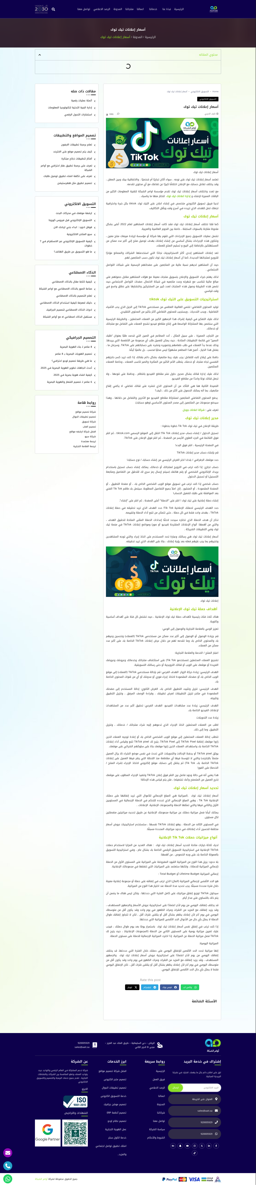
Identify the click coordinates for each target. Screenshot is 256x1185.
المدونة (117, 9)
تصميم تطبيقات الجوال (84, 417)
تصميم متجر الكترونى (115, 1079)
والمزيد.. (122, 1154)
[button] (53, 9)
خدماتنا (153, 9)
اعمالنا (140, 9)
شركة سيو (90, 437)
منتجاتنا (129, 9)
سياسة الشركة (157, 1129)
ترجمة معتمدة (88, 441)
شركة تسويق (89, 422)
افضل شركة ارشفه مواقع (82, 432)
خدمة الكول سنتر (117, 1138)
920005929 (83, 1043)
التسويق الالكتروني (200, 91)
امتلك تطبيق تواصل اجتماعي (111, 1146)
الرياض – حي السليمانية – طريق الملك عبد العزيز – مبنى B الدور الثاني (130, 1045)
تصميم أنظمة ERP (116, 1113)
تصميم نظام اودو (117, 1121)
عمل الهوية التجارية (115, 1129)
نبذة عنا (166, 9)
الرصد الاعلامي (101, 9)
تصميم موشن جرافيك (115, 1104)
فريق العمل (159, 1079)
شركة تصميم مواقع (85, 412)
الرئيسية (179, 9)
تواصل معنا (83, 9)
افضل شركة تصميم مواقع (112, 1071)
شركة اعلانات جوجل (194, 409)
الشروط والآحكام (156, 1138)
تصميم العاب (89, 427)
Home (215, 91)
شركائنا (161, 1113)
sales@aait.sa (82, 1047)
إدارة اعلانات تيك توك (178, 196)
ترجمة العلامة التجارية (84, 446)
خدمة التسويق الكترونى (113, 1096)
